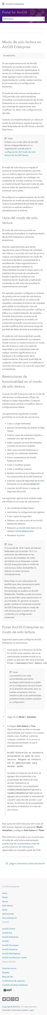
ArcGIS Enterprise (10, 937)
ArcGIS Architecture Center (14, 957)
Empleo (5, 972)
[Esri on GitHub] (13, 999)
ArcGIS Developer (10, 945)
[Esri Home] (7, 990)
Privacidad (6, 1010)
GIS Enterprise (15, 4)
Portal (5, 897)
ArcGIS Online (8, 929)
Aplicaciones (8, 914)
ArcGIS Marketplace (11, 953)
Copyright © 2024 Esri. (11, 1007)
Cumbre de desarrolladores (15, 985)
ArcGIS (5, 941)
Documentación (9, 918)
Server (5, 901)
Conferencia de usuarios (13, 981)
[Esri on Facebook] (8, 999)
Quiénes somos (9, 968)
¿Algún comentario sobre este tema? (27, 863)
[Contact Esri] (17, 999)
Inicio (4, 893)
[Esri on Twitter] (4, 999)
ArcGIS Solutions (9, 949)
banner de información (22, 847)
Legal (31, 1010)
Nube (4, 910)
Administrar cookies (20, 1010)
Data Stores (7, 905)
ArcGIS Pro (7, 933)
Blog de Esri (7, 976)
